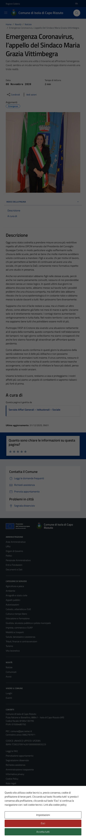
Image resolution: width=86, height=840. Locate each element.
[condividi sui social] (13, 94)
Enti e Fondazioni (14, 565)
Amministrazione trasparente (20, 769)
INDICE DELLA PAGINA (43, 201)
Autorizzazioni (12, 604)
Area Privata (12, 813)
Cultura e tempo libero (16, 614)
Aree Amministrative (16, 542)
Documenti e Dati (14, 569)
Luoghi (9, 693)
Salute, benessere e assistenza (20, 637)
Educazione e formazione (18, 618)
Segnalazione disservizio (17, 760)
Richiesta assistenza (15, 765)
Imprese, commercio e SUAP (19, 627)
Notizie (9, 667)
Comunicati (11, 672)
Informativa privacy (15, 774)
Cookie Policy (12, 778)
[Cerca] (76, 12)
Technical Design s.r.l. (25, 831)
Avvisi (8, 676)
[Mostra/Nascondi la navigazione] (6, 12)
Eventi (9, 698)
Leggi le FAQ (12, 751)
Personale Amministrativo (18, 560)
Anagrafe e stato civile (16, 595)
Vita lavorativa (13, 650)
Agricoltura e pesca (15, 586)
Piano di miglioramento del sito (20, 797)
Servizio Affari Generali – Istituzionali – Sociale (34, 410)
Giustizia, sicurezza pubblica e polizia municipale (28, 623)
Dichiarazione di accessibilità (19, 792)
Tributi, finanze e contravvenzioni (21, 641)
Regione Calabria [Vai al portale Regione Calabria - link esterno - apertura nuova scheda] (13, 3)
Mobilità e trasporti (15, 632)
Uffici (8, 546)
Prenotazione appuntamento (19, 755)
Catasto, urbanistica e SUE (18, 609)
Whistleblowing (13, 801)
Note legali (11, 783)
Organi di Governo (14, 551)
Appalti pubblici (13, 600)
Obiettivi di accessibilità (17, 788)
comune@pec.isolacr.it (21, 731)
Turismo (9, 646)
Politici (9, 555)
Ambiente (10, 590)
